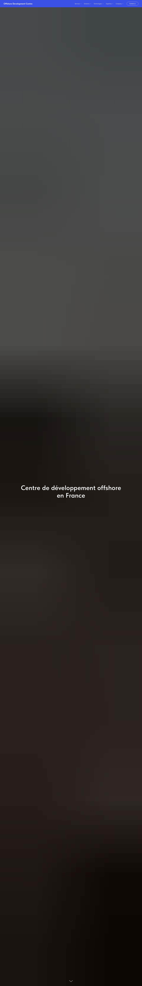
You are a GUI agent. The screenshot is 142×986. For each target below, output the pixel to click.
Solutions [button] (87, 4)
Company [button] (119, 4)
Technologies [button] (98, 4)
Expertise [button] (109, 4)
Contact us (133, 3)
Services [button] (77, 4)
